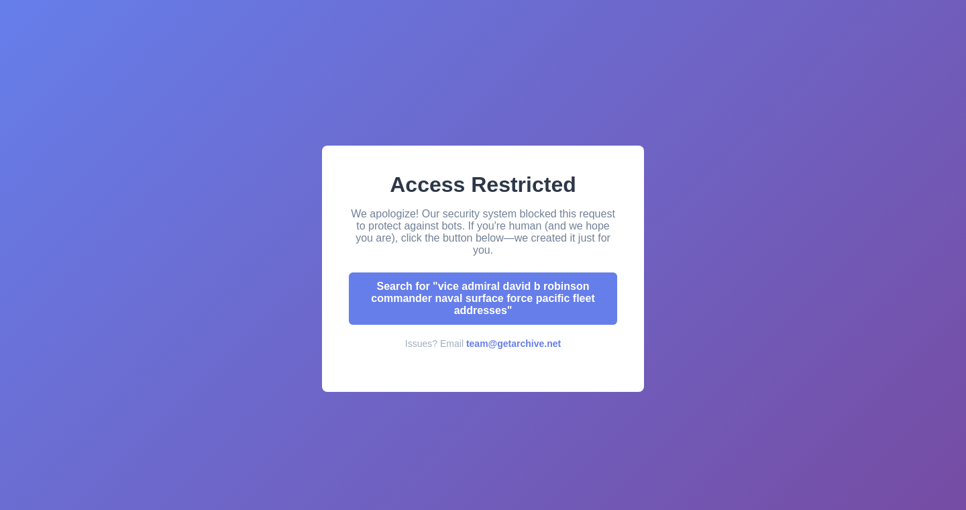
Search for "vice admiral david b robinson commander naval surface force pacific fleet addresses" (482, 298)
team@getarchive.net (513, 343)
